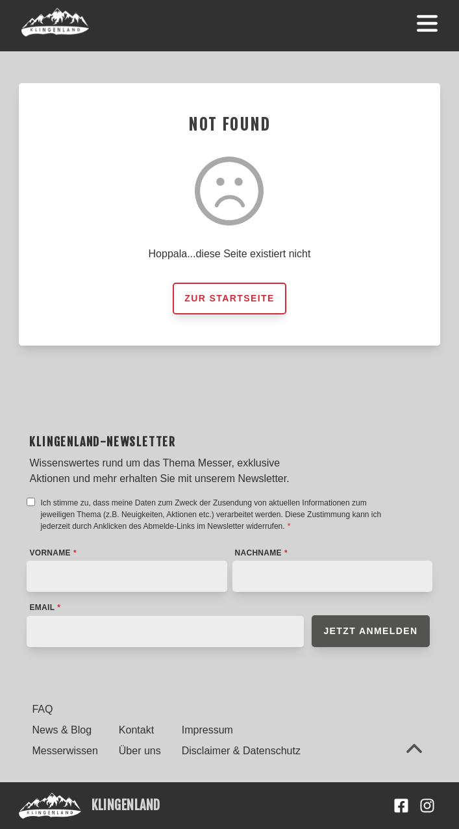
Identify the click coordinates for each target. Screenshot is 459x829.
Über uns (140, 750)
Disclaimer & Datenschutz (241, 750)
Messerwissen (64, 750)
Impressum (207, 729)
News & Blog (62, 729)
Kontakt (136, 729)
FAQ (42, 709)
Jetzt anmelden (370, 631)
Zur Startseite (229, 298)
